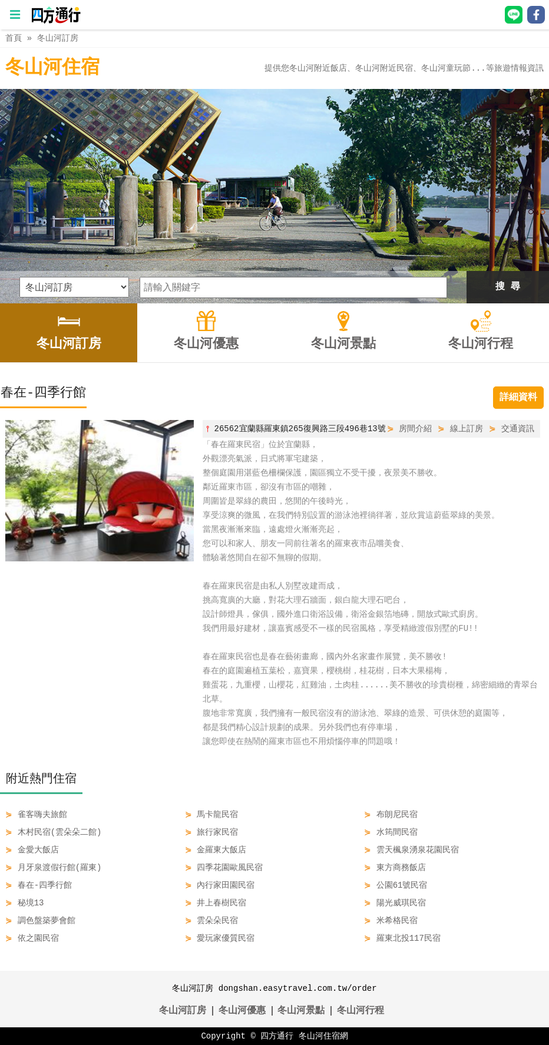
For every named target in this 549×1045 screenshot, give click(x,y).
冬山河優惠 (242, 1010)
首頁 (13, 38)
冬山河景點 (301, 1010)
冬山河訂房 (57, 38)
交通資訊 (517, 428)
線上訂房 (466, 428)
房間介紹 (415, 428)
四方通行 (276, 1035)
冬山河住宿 (52, 68)
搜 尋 (507, 286)
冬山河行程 (360, 1010)
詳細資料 (518, 397)
